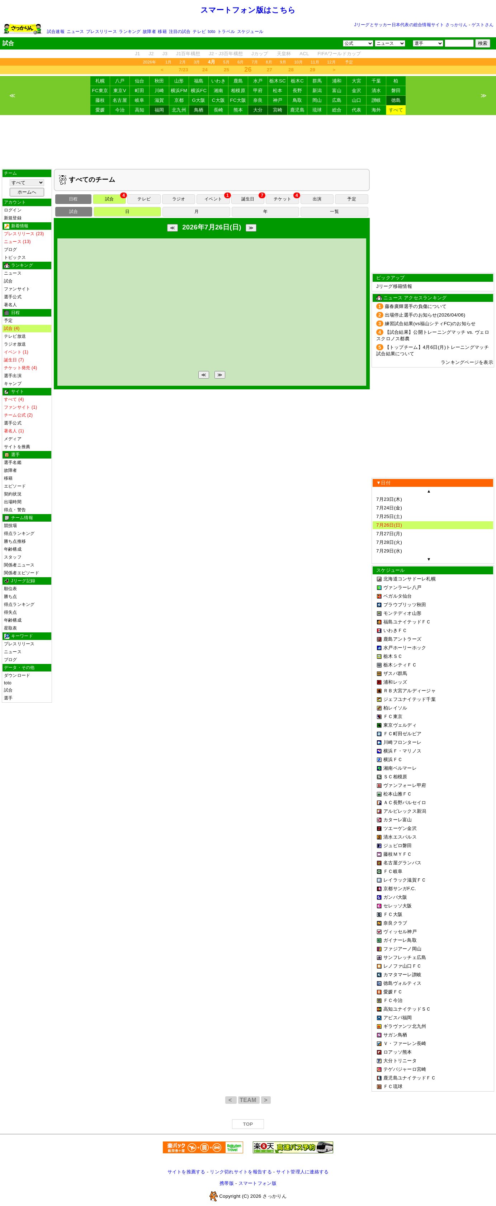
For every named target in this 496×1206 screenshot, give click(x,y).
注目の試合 (180, 31)
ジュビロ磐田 (397, 845)
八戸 (120, 81)
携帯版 (226, 1183)
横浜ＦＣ (392, 759)
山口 (357, 100)
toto (212, 31)
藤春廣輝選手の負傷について (416, 306)
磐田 (396, 90)
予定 (349, 62)
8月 (269, 62)
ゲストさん (482, 24)
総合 (337, 110)
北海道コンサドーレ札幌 (409, 578)
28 (291, 69)
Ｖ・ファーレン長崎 (404, 1043)
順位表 (10, 588)
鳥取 (297, 100)
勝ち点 (10, 596)
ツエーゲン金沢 (400, 828)
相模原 (238, 90)
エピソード (15, 486)
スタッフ (13, 557)
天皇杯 (284, 53)
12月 (331, 62)
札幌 (100, 81)
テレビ (199, 31)
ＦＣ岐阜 (392, 871)
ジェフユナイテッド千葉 (409, 699)
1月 (168, 62)
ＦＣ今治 (392, 1000)
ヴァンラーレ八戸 (402, 587)
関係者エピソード (21, 572)
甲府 (258, 90)
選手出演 (13, 375)
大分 (258, 110)
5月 (226, 62)
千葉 (376, 81)
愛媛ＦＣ (392, 991)
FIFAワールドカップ (339, 53)
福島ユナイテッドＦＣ (407, 622)
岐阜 (140, 100)
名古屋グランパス (402, 862)
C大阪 (218, 100)
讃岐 (376, 100)
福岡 (159, 110)
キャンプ (13, 383)
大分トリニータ (400, 1060)
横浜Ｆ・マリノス (402, 751)
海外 (376, 110)
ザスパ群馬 (395, 673)
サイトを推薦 (17, 446)
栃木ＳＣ (392, 656)
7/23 (183, 69)
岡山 (317, 100)
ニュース (75, 31)
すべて (396, 110)
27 (269, 69)
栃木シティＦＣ (400, 665)
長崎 (218, 110)
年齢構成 (13, 549)
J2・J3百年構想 (226, 53)
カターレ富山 (397, 819)
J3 (164, 53)
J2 (151, 53)
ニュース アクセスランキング (415, 297)
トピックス (15, 257)
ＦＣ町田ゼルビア (402, 733)
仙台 (140, 81)
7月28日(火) (389, 542)
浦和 (337, 81)
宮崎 (278, 110)
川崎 (159, 90)
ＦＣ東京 (392, 716)
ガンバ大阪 (395, 897)
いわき (218, 81)
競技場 (10, 525)
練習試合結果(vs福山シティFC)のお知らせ (430, 323)
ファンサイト (17, 288)
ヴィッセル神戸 (400, 931)
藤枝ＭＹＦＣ (397, 854)
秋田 (159, 81)
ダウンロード (17, 675)
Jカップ (259, 53)
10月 (298, 62)
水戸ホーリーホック (404, 647)
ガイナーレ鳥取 (400, 940)
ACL (304, 53)
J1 (137, 53)
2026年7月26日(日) (211, 227)
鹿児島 (297, 110)
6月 (240, 62)
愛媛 (100, 110)
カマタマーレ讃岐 (402, 974)
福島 (199, 81)
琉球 (317, 110)
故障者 (149, 31)
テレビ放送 (15, 336)
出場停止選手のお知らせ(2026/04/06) (425, 315)
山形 (179, 81)
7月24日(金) (389, 508)
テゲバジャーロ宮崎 (404, 1069)
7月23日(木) (389, 499)
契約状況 (13, 494)
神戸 (278, 100)
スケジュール (250, 31)
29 (312, 69)
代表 (357, 110)
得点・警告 (15, 509)
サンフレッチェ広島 (404, 957)
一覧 (334, 211)
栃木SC (277, 81)
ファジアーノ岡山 (402, 948)
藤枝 (100, 100)
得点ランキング (19, 533)
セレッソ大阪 (397, 905)
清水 (376, 90)
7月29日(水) (389, 551)
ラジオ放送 (15, 344)
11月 (315, 62)
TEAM (249, 1100)
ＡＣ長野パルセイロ (404, 802)
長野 (297, 90)
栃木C (297, 81)
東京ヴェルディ (400, 725)
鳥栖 (199, 110)
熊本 (238, 110)
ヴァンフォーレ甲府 (404, 785)
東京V (119, 90)
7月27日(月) (389, 533)
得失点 (10, 612)
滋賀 (159, 100)
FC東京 (100, 90)
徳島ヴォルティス (402, 983)
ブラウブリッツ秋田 (404, 604)
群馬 (317, 81)
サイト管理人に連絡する (302, 1171)
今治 (120, 110)
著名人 (10, 304)
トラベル (226, 31)
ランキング (130, 31)
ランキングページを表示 (467, 362)
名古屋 (120, 100)
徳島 (396, 100)
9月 (283, 62)
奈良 (258, 100)
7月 (255, 62)
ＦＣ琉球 (392, 1086)
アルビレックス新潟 (404, 811)
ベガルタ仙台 (397, 596)
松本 (278, 90)
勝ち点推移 (15, 541)
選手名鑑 (13, 462)
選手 (8, 698)
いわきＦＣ (395, 630)
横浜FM (179, 90)
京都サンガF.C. (399, 888)
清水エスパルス (400, 837)
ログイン (13, 210)
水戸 (258, 81)
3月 (197, 62)
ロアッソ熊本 (397, 1052)
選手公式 (13, 296)
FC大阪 (238, 100)
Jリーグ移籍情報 (394, 286)
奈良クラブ (395, 923)
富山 (337, 90)
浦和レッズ (395, 682)
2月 (183, 62)
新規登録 (13, 217)
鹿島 (238, 81)
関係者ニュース (19, 565)
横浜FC (199, 90)
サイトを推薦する (186, 1171)
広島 (337, 100)
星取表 (10, 628)
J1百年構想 (188, 53)
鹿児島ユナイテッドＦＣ (409, 1078)
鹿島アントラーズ (402, 639)
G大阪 (198, 100)
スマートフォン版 (257, 1183)
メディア (13, 438)
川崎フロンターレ (402, 742)
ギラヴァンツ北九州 (404, 1026)
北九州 (179, 110)
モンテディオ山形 (402, 613)
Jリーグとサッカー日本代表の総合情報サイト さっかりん (411, 24)
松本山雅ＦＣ (397, 794)
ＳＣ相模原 (395, 776)
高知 (140, 110)
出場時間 (13, 501)
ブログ (10, 249)
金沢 (357, 90)
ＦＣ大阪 (392, 914)
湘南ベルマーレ (400, 768)
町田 (140, 90)
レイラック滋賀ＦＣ (404, 880)
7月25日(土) (389, 516)
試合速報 (56, 31)
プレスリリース (101, 31)
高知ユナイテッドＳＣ (407, 1009)
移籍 (162, 31)
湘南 (218, 90)
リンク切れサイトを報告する (240, 1171)
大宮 (357, 81)
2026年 (149, 62)
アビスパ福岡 (397, 1017)
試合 (8, 281)
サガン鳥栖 (395, 1035)
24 (205, 69)
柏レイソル (395, 708)
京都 (179, 100)
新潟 (317, 90)
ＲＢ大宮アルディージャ (409, 690)
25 (226, 69)
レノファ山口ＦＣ (402, 966)
